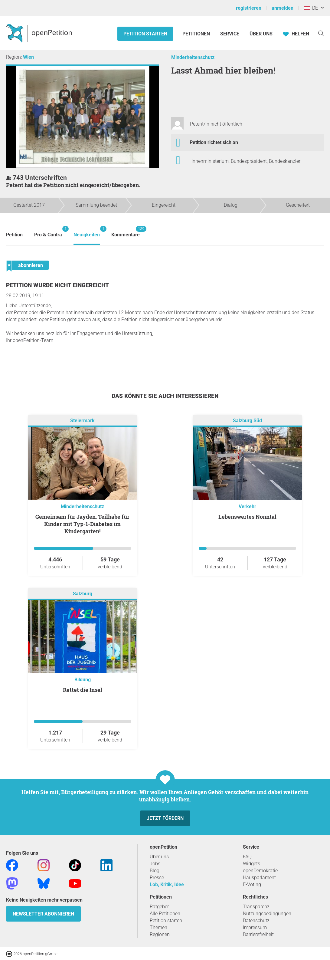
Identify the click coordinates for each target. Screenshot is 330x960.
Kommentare (125, 232)
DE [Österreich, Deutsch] (311, 8)
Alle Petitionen (165, 913)
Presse (157, 877)
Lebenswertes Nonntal (247, 516)
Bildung (82, 679)
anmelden (282, 8)
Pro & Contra (48, 232)
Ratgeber (159, 906)
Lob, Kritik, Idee (167, 884)
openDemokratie (260, 870)
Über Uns (261, 34)
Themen (158, 927)
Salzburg (82, 594)
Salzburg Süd (247, 420)
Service (229, 34)
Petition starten (145, 34)
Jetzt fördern (165, 818)
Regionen (160, 934)
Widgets (251, 863)
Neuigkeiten (87, 232)
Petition (14, 235)
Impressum (255, 927)
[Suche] (321, 33)
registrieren (248, 8)
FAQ (247, 857)
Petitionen (196, 34)
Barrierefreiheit (258, 934)
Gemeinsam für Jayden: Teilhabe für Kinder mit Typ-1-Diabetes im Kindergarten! (82, 524)
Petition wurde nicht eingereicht (57, 285)
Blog (154, 870)
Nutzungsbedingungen (267, 913)
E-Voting (252, 884)
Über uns (159, 857)
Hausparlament (259, 877)
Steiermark (82, 420)
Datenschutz (256, 920)
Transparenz (256, 906)
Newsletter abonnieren (43, 914)
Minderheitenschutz (192, 57)
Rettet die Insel (82, 689)
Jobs (155, 863)
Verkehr (247, 506)
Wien (28, 57)
